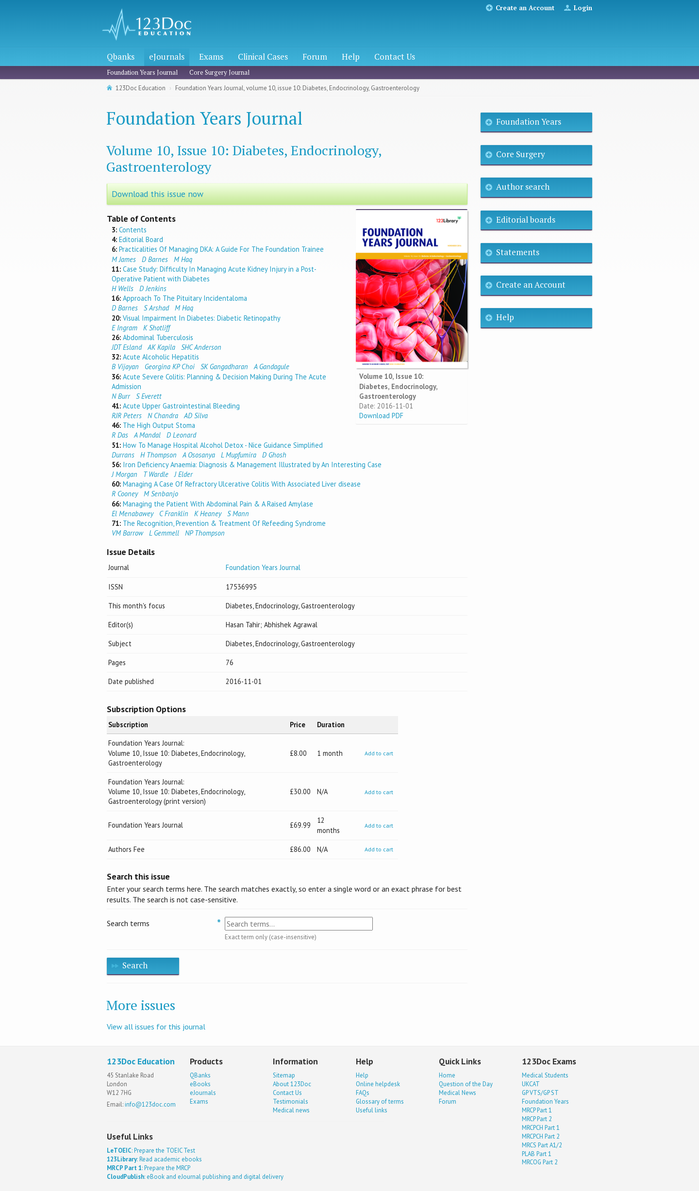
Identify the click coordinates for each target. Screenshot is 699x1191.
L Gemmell (164, 533)
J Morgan (124, 474)
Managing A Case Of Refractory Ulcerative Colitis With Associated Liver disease (242, 484)
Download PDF (381, 415)
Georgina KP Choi (170, 366)
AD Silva (196, 415)
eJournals (166, 56)
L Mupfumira (238, 454)
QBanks (200, 1075)
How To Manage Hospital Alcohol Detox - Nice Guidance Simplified (223, 445)
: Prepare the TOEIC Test (151, 1150)
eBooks (200, 1084)
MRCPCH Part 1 (541, 1128)
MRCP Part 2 (537, 1119)
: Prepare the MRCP (148, 1168)
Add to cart (379, 753)
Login (583, 7)
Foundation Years (528, 121)
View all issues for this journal (156, 1026)
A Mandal (147, 435)
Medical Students (545, 1075)
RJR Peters (127, 415)
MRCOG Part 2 (540, 1162)
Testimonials (290, 1101)
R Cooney (125, 493)
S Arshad (156, 307)
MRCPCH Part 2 (541, 1136)
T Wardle (155, 474)
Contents (133, 229)
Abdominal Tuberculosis (158, 337)
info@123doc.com (150, 1104)
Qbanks (120, 56)
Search (135, 965)
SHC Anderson (201, 347)
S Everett (149, 396)
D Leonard (181, 435)
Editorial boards (525, 219)
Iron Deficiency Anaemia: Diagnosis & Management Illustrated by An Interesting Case (252, 464)
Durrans (123, 454)
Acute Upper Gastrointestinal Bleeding (181, 405)
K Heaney (207, 513)
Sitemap (284, 1075)
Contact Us (394, 56)
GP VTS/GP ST (540, 1093)
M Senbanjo (161, 493)
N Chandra (163, 415)
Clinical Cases (263, 56)
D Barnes (155, 259)
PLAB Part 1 (536, 1154)
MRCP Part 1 (537, 1110)
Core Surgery (520, 154)
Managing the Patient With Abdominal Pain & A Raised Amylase (218, 503)
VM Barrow (127, 533)
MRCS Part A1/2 (542, 1145)
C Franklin (173, 513)
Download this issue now (157, 193)
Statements (517, 252)
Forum (314, 56)
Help (351, 56)
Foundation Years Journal (142, 72)
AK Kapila (161, 347)
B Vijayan (125, 366)
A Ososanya (199, 454)
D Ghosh (274, 454)
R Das (120, 435)
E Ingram (124, 327)
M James (124, 259)
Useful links (371, 1110)
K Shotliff (156, 327)
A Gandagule (271, 366)
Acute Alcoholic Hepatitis (161, 356)
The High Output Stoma (159, 425)
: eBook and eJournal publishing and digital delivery (195, 1177)
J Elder (183, 474)
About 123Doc (292, 1084)
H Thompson (158, 454)
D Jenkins (152, 288)
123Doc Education (141, 88)
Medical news (291, 1110)
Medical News (457, 1093)
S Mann (238, 513)
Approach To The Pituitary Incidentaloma (185, 298)
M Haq (183, 259)
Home (447, 1075)
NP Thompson (205, 533)
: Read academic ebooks (154, 1159)
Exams (211, 56)
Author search (522, 186)
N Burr (121, 396)
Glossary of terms (380, 1101)
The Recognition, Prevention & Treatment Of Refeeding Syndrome (224, 523)
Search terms (128, 923)
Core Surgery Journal (219, 72)
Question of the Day (466, 1084)
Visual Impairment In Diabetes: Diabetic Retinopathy (202, 318)
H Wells (122, 288)
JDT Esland (127, 347)
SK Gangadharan (224, 366)
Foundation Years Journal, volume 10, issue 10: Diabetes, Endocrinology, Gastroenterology (297, 88)
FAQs (362, 1093)
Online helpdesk (378, 1084)
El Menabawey (132, 513)
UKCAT (531, 1084)
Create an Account (525, 7)
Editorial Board (141, 239)
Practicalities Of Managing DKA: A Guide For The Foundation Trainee (221, 249)
